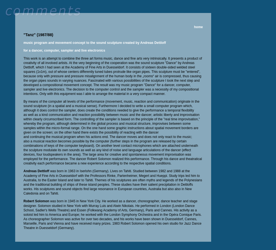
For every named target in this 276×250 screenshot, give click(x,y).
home (198, 27)
